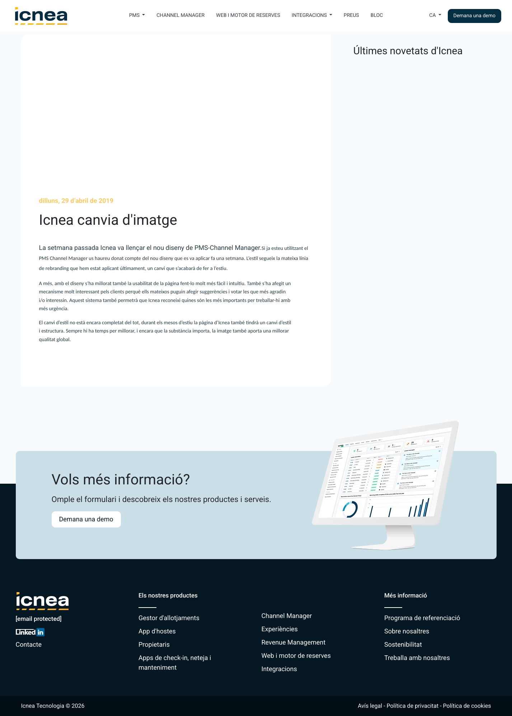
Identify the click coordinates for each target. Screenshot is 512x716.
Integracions (279, 669)
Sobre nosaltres (406, 631)
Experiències (280, 629)
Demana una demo (474, 16)
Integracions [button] (310, 15)
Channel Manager (180, 15)
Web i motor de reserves (248, 15)
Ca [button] (433, 15)
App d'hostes (157, 631)
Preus (351, 15)
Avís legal (370, 705)
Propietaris (154, 644)
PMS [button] (135, 15)
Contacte (29, 644)
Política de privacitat (412, 705)
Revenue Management (294, 642)
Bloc (377, 15)
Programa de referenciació (422, 618)
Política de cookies (467, 705)
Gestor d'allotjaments (168, 618)
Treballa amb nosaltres (417, 658)
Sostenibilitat (403, 644)
